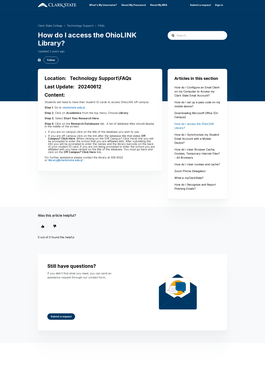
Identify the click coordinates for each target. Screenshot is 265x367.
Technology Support (80, 25)
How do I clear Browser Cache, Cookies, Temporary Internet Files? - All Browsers (197, 153)
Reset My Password (134, 5)
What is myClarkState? (188, 178)
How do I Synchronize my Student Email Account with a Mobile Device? (196, 138)
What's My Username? (103, 5)
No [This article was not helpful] (55, 226)
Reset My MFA (158, 5)
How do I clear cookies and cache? (197, 164)
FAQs (101, 25)
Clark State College (50, 25)
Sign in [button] (219, 5)
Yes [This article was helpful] (43, 226)
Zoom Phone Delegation (190, 171)
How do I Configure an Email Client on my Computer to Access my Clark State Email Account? (196, 91)
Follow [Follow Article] (51, 60)
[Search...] (197, 35)
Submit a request (200, 5)
